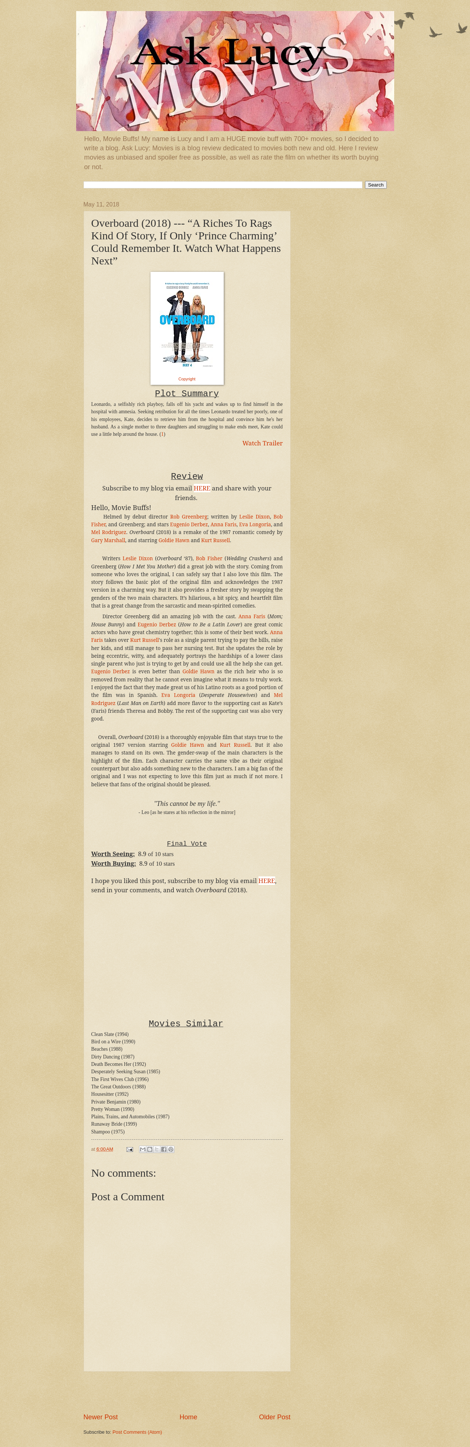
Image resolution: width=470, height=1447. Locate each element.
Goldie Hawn (174, 540)
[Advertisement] (187, 1392)
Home (188, 1417)
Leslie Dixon (254, 516)
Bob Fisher (209, 558)
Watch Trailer (263, 443)
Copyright (186, 379)
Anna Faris (223, 524)
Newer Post (101, 1417)
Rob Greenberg (188, 516)
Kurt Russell (215, 540)
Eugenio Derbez (189, 524)
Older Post (274, 1417)
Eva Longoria (255, 524)
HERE (266, 880)
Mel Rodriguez (108, 532)
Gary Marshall (108, 540)
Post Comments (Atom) (137, 1432)
